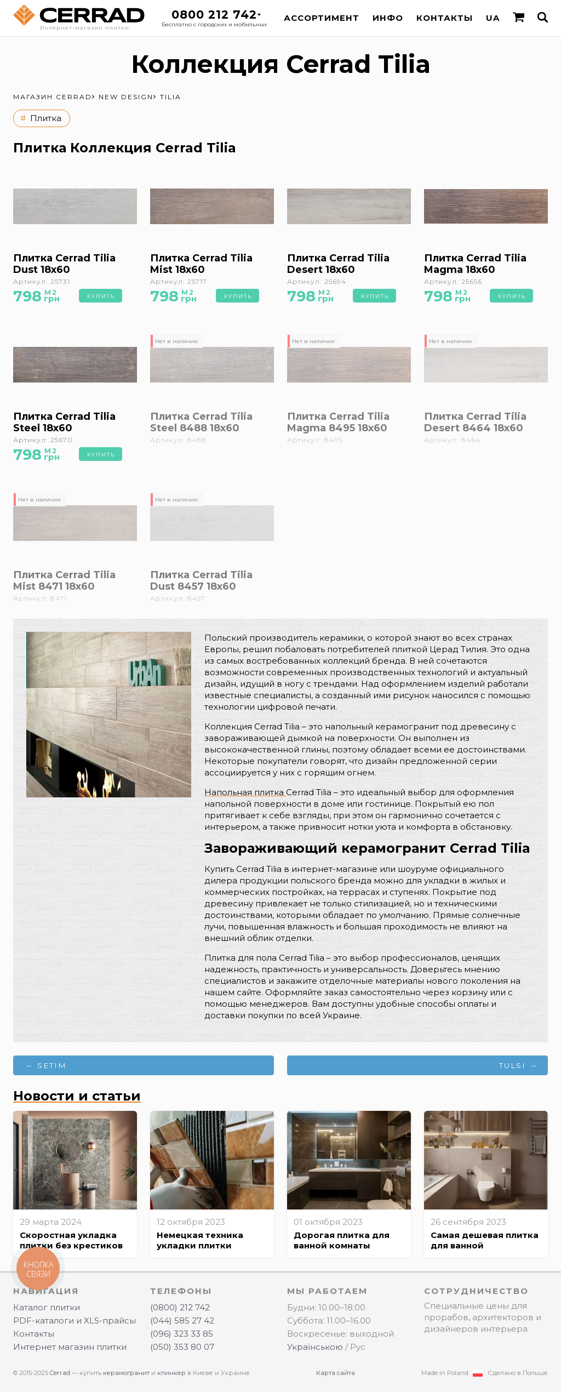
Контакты (444, 18)
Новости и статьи (77, 1096)
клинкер (171, 1373)
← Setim (46, 1065)
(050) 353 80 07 (182, 1347)
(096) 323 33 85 (181, 1333)
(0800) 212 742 (180, 1307)
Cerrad (60, 1373)
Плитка (45, 118)
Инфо (388, 18)
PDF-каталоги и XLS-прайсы (74, 1320)
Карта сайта (335, 1373)
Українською (315, 1347)
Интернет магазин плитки (70, 1347)
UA (493, 18)
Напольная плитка (245, 792)
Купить (101, 296)
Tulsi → (518, 1065)
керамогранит (126, 1373)
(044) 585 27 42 (182, 1320)
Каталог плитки (46, 1307)
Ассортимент (321, 18)
